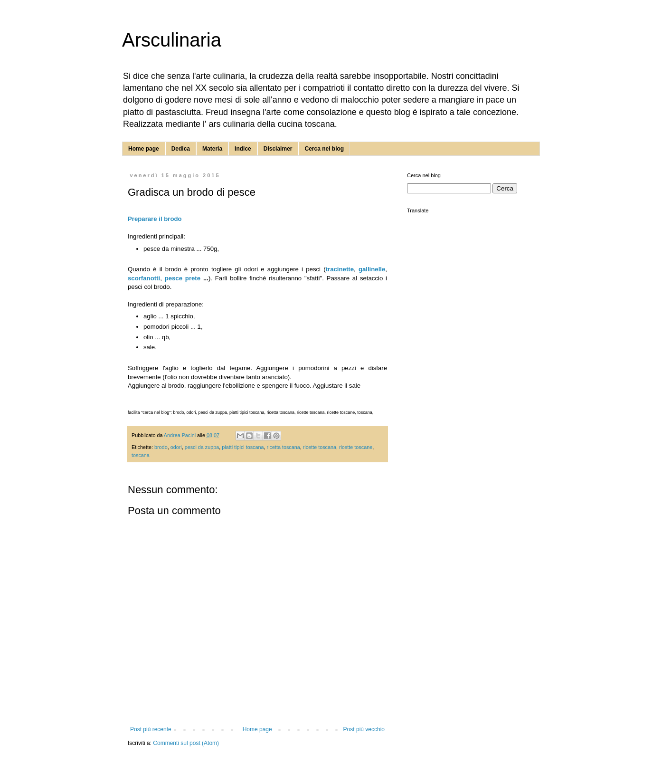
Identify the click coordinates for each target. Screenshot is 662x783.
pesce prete (182, 278)
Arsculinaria (171, 39)
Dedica (180, 148)
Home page (143, 148)
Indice (243, 148)
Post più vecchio (364, 729)
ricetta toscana (283, 447)
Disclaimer (278, 148)
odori (176, 447)
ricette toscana (319, 447)
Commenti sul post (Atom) (186, 743)
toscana (141, 455)
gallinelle (372, 269)
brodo (161, 447)
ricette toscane (355, 447)
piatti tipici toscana (243, 447)
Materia (212, 148)
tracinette (340, 269)
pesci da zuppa (202, 447)
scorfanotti (144, 278)
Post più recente (150, 729)
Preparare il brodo (155, 218)
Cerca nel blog (324, 148)
